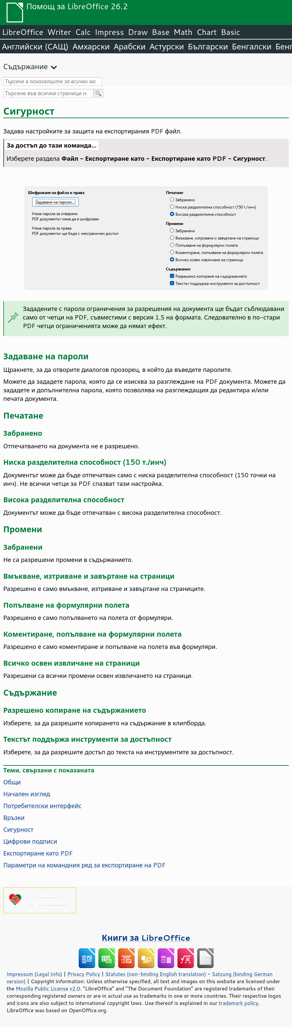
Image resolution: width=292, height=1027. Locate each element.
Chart (206, 32)
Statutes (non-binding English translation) (155, 974)
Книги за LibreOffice (146, 937)
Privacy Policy (83, 974)
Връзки (14, 817)
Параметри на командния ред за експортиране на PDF (84, 865)
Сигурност (18, 829)
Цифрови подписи (30, 841)
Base (161, 32)
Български (208, 46)
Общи (12, 782)
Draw (137, 32)
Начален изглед (26, 794)
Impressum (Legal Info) (34, 974)
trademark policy (238, 1003)
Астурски (166, 46)
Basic (230, 32)
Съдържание (25, 66)
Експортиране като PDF (38, 853)
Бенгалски (252, 46)
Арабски (130, 46)
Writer (59, 32)
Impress (109, 32)
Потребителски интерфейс (42, 805)
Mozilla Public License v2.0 (48, 988)
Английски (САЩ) (35, 46)
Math (183, 32)
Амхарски (91, 46)
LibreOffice (22, 32)
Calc (83, 32)
